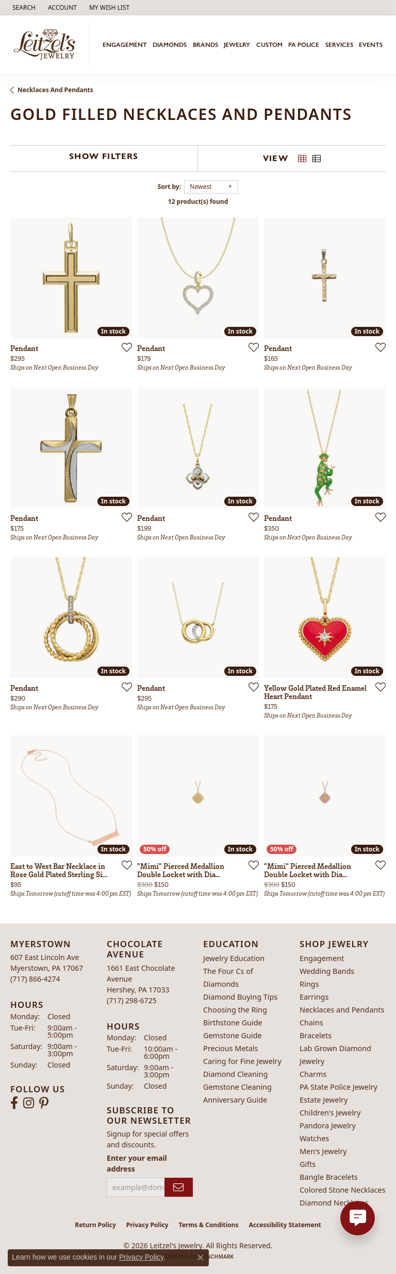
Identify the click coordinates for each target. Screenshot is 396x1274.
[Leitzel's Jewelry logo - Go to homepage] (47, 44)
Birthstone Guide (232, 1022)
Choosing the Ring (235, 1010)
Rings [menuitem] (309, 984)
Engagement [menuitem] (322, 958)
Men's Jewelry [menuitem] (323, 1151)
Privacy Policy (147, 1224)
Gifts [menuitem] (308, 1164)
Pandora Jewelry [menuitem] (328, 1125)
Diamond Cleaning (235, 1074)
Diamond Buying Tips (240, 997)
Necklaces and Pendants (55, 89)
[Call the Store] (35, 979)
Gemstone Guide (232, 1035)
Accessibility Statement (285, 1224)
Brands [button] (205, 44)
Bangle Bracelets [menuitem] (329, 1177)
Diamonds (170, 44)
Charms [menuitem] (313, 1074)
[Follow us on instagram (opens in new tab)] (28, 1103)
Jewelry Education (234, 958)
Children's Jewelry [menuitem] (330, 1113)
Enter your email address (137, 1163)
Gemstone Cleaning (237, 1087)
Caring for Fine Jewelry (242, 1061)
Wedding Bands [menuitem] (327, 971)
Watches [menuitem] (314, 1138)
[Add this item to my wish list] (124, 347)
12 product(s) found (198, 201)
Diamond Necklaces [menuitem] (334, 1203)
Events (371, 44)
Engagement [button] (125, 44)
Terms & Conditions (209, 1224)
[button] (23, 7)
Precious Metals (230, 1048)
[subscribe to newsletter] (178, 1187)
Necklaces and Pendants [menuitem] (342, 1010)
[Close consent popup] (200, 1257)
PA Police (303, 44)
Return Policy (95, 1224)
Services (339, 44)
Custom (269, 44)
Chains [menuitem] (311, 1022)
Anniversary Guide (235, 1100)
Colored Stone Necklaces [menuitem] (343, 1190)
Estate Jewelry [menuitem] (324, 1100)
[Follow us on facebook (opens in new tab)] (14, 1103)
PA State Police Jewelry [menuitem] (338, 1087)
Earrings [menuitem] (314, 997)
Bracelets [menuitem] (316, 1035)
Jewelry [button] (237, 44)
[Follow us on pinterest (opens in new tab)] (43, 1103)
